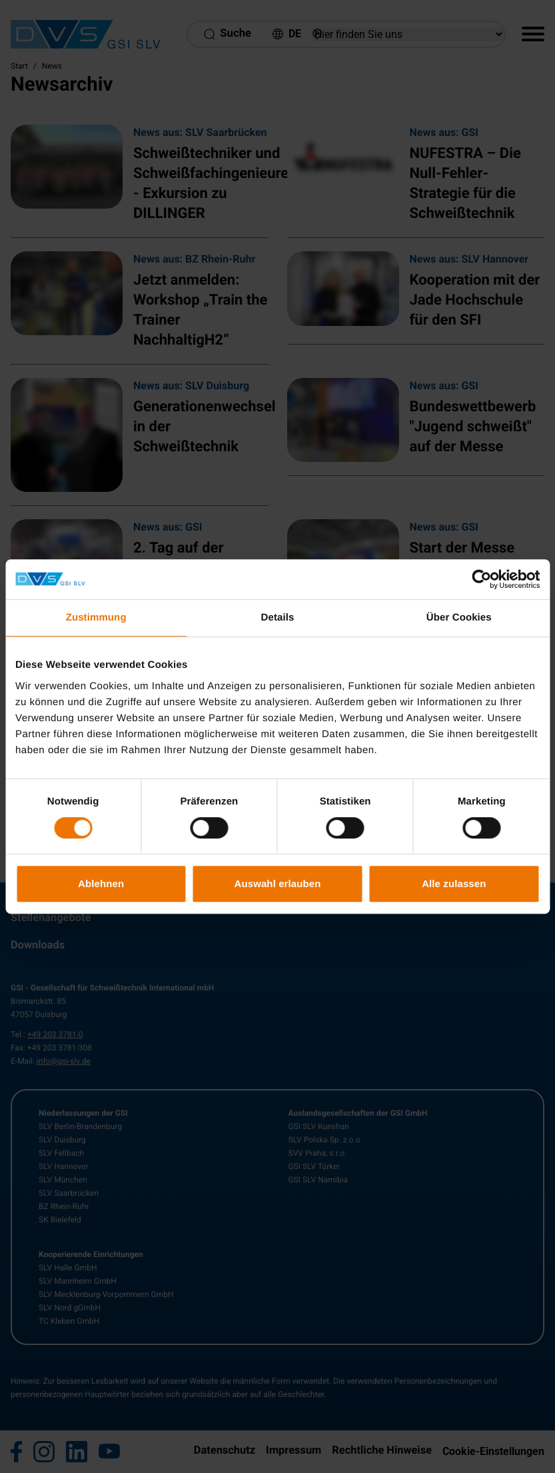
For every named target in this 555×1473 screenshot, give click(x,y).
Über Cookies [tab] (459, 617)
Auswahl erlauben (278, 883)
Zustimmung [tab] (96, 617)
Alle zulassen (454, 883)
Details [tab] (277, 617)
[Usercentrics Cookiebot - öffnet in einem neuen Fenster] (481, 579)
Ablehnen (101, 883)
